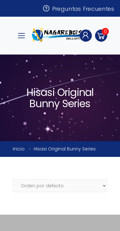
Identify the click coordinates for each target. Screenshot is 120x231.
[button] (101, 36)
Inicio (19, 149)
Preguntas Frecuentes (78, 8)
